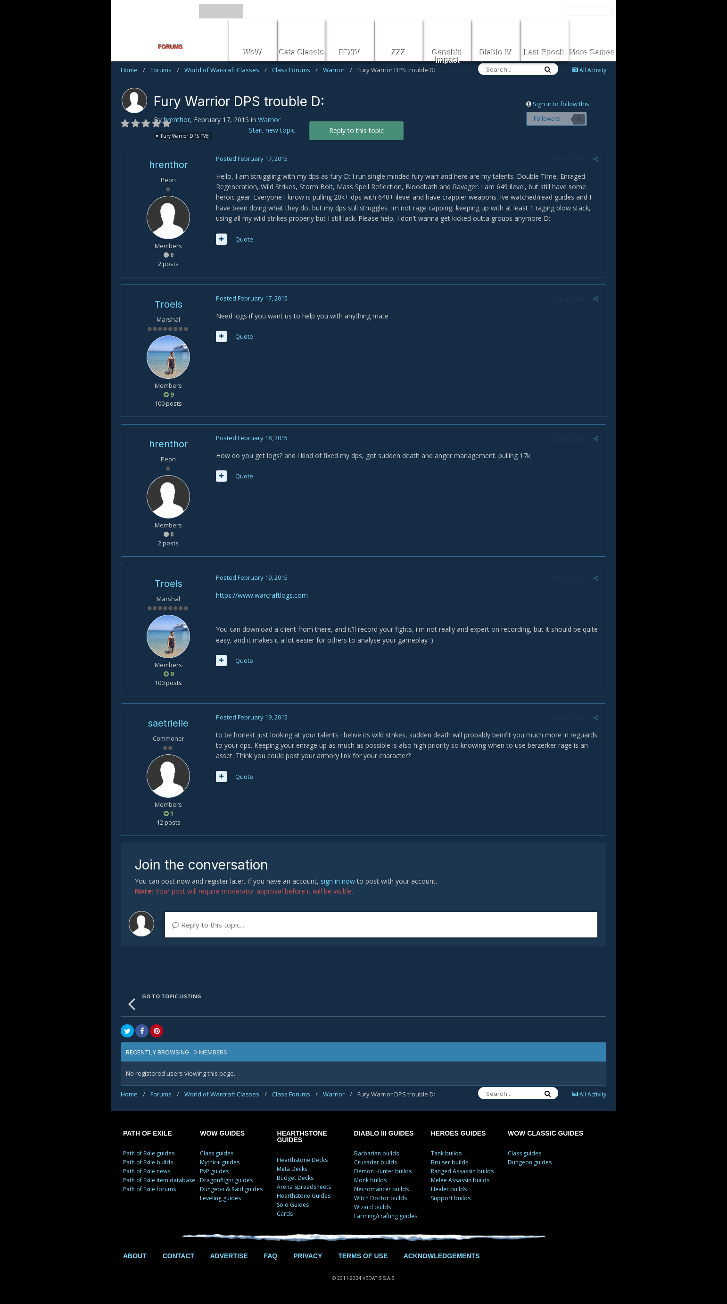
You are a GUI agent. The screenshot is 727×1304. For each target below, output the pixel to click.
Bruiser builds (449, 1162)
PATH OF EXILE (147, 1133)
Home (133, 70)
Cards (285, 1214)
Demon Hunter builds (383, 1171)
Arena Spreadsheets (304, 1187)
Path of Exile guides (148, 1153)
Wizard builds (372, 1207)
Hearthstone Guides (303, 1196)
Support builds (451, 1198)
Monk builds (370, 1180)
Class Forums (295, 70)
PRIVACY (307, 1256)
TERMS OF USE (363, 1256)
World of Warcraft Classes (225, 70)
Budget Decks (295, 1178)
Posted (251, 158)
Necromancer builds (381, 1189)
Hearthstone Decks (302, 1160)
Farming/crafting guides (385, 1216)
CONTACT (178, 1256)
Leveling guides (220, 1198)
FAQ (270, 1256)
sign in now (338, 881)
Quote (244, 239)
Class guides (216, 1153)
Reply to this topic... (208, 924)
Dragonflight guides (226, 1180)
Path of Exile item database (159, 1180)
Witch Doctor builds (380, 1198)
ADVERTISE (229, 1256)
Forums (164, 70)
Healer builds (449, 1189)
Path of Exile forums (149, 1189)
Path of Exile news (146, 1171)
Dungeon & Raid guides (231, 1189)
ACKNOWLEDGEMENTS (442, 1256)
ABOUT (135, 1256)
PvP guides (214, 1171)
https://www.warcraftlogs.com (261, 595)
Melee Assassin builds (460, 1180)
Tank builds (446, 1153)
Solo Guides (293, 1205)
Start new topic (272, 129)
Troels (168, 304)
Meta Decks (292, 1169)
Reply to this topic (356, 130)
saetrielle (168, 723)
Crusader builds (375, 1162)
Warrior (337, 70)
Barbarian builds (376, 1153)
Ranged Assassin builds (462, 1171)
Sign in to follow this (561, 104)
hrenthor (177, 119)
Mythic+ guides (220, 1162)
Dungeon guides (530, 1162)
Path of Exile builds (148, 1162)
